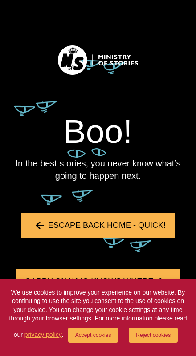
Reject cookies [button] (153, 335)
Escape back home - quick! (107, 225)
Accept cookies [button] (93, 335)
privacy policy (43, 334)
